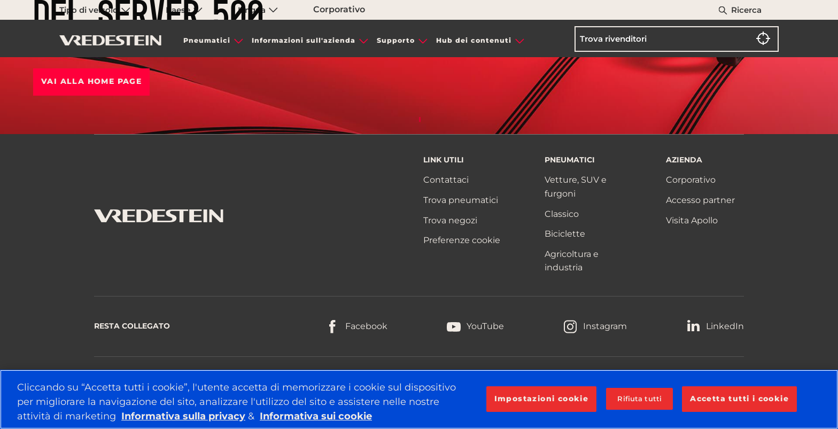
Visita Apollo (692, 220)
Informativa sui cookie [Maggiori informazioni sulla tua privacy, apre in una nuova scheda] (316, 416)
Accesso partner (700, 200)
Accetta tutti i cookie (739, 398)
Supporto (396, 40)
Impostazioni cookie (541, 398)
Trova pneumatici (460, 200)
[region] (419, 399)
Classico (562, 214)
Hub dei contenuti (473, 40)
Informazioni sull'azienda (303, 40)
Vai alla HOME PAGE (91, 81)
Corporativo (691, 180)
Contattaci (446, 180)
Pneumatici (206, 40)
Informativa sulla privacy (183, 416)
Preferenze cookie (461, 240)
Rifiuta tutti (639, 398)
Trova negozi (450, 220)
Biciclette (565, 234)
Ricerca (746, 10)
